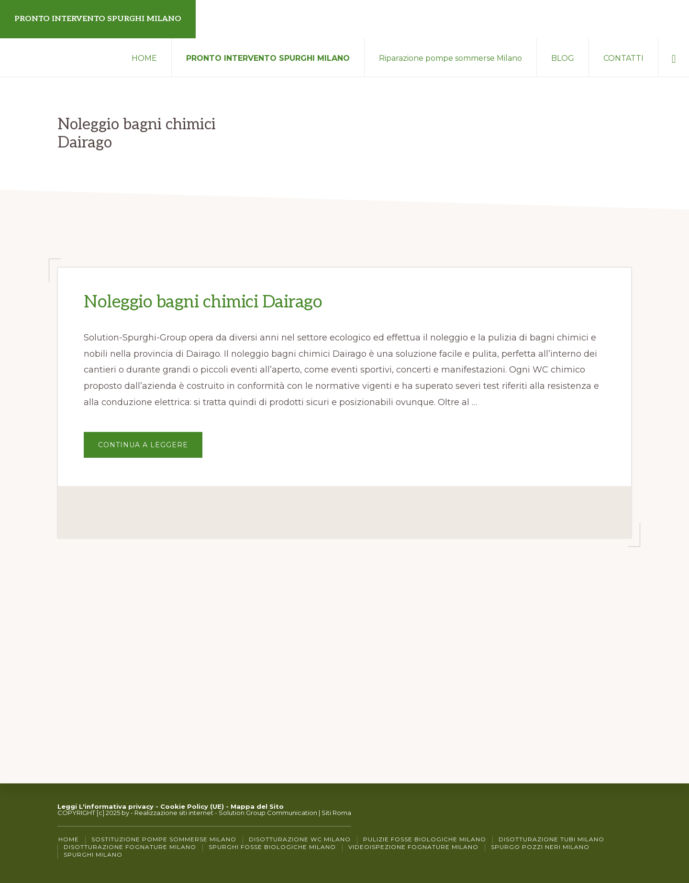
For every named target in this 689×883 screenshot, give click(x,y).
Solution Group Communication (268, 812)
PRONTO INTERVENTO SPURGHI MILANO (97, 18)
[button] (673, 57)
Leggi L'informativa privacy (105, 806)
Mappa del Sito (257, 806)
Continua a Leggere (150, 449)
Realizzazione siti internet (173, 812)
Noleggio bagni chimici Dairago (203, 302)
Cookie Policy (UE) (192, 806)
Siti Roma (336, 812)
